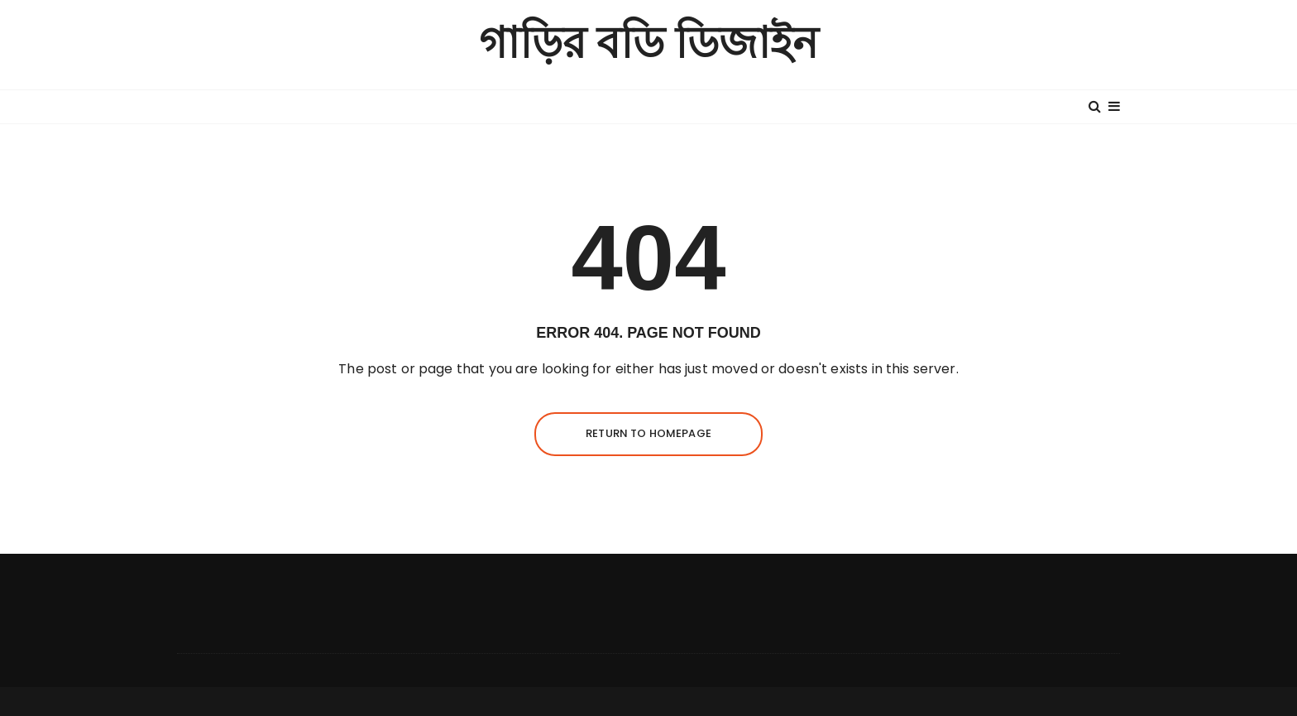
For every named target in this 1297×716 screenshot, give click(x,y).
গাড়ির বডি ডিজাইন (649, 44)
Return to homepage (648, 433)
